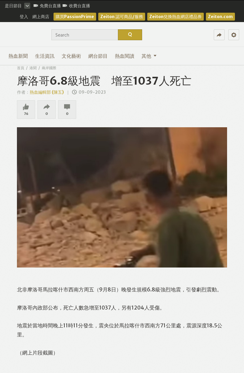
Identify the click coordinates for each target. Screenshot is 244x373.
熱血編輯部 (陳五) (47, 92)
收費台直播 (76, 5)
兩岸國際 (49, 68)
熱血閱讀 (124, 56)
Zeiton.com (220, 16)
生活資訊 (44, 56)
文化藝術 (71, 56)
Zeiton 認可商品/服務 (121, 16)
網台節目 (98, 56)
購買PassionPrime (75, 16)
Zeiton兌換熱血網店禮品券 (175, 16)
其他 (149, 56)
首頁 (20, 68)
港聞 (33, 68)
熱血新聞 (18, 56)
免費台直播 (47, 5)
